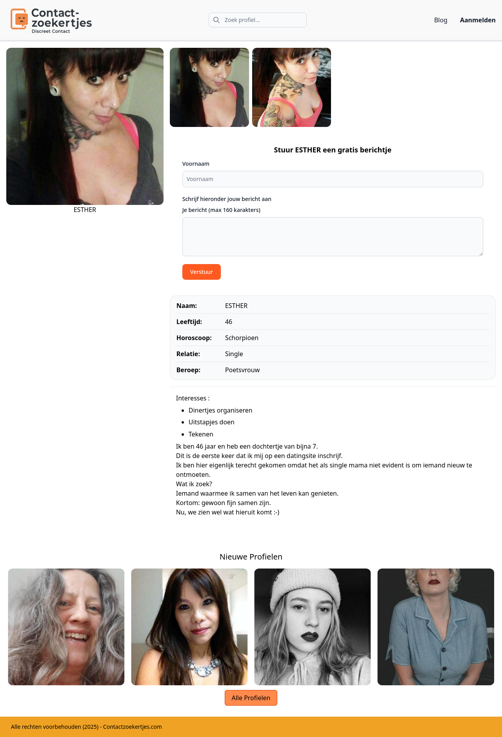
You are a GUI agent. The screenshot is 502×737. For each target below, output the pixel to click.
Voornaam (195, 163)
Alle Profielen (250, 698)
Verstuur (201, 271)
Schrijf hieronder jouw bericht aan (226, 199)
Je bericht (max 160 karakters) (221, 210)
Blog (440, 20)
